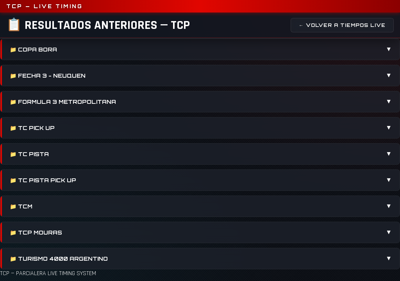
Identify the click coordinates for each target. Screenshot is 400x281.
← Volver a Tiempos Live (342, 25)
